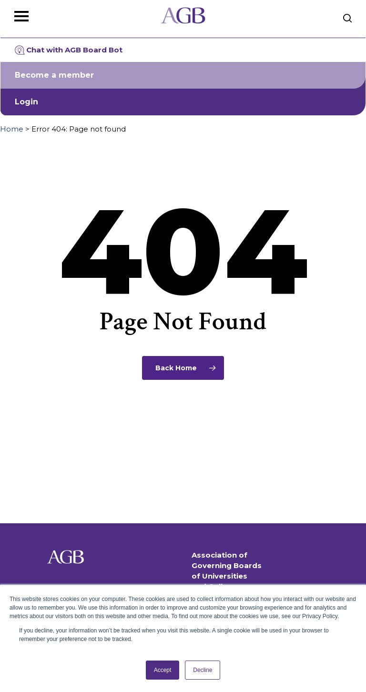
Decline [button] (202, 670)
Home (11, 128)
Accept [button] (163, 670)
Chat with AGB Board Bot (68, 50)
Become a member (54, 75)
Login (26, 101)
